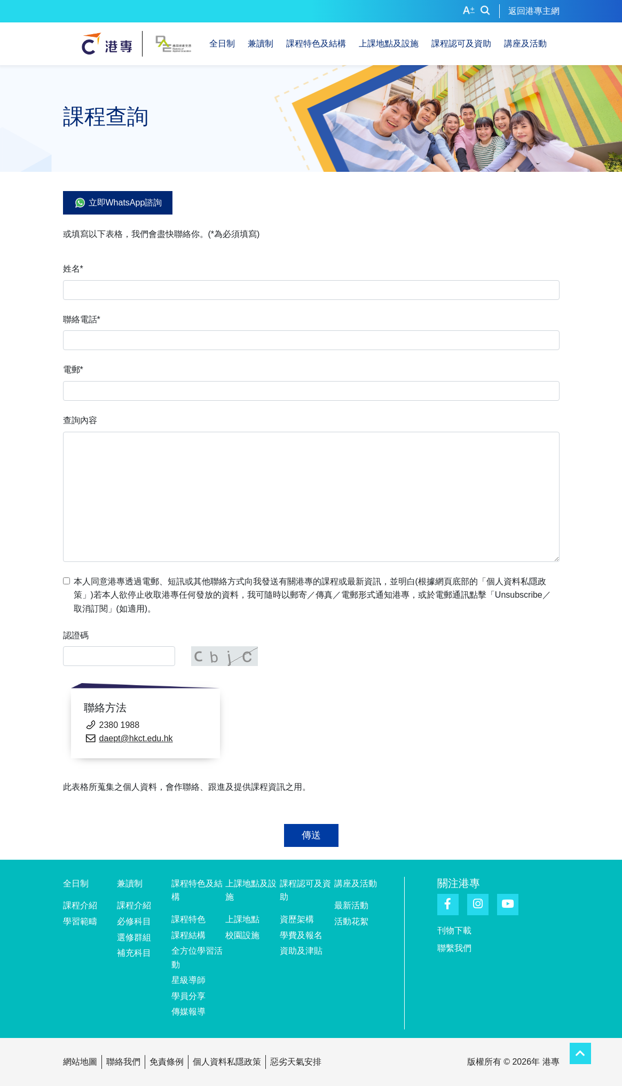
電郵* (73, 369)
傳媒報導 (188, 1011)
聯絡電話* (81, 319)
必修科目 (134, 921)
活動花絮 (351, 921)
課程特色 (188, 919)
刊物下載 (454, 930)
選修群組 (134, 937)
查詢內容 (80, 420)
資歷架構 (297, 919)
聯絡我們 (123, 1061)
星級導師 (188, 980)
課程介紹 (80, 905)
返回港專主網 (534, 10)
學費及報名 (301, 935)
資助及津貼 (301, 950)
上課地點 (242, 919)
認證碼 (76, 635)
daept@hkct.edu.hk (136, 738)
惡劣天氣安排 (295, 1061)
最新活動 (351, 905)
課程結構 (188, 935)
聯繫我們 (454, 948)
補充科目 (134, 952)
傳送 (311, 835)
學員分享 (188, 996)
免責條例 (166, 1061)
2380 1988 (119, 725)
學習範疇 (80, 921)
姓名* (73, 268)
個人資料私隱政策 (227, 1061)
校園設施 (242, 935)
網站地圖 (80, 1061)
